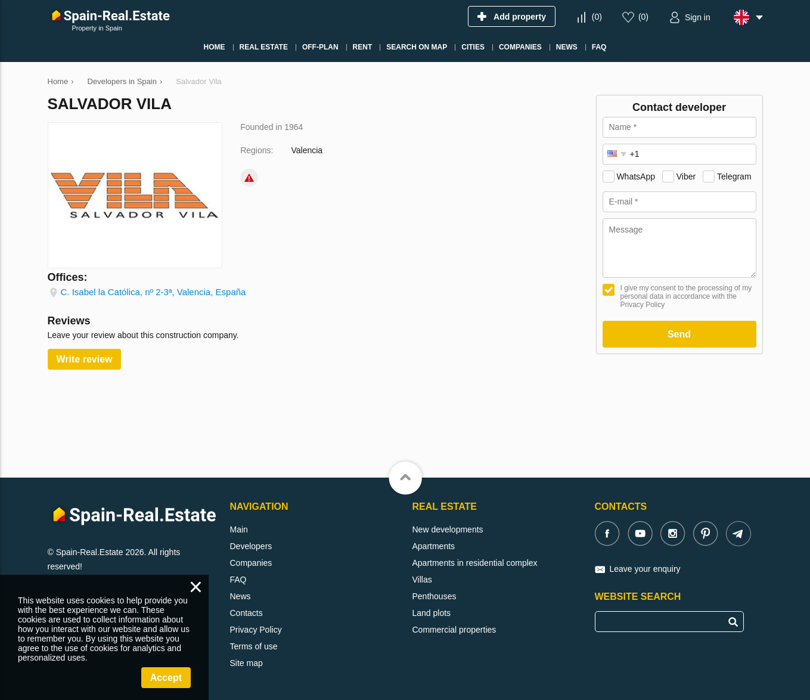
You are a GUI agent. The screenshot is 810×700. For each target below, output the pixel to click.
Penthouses (434, 596)
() (597, 16)
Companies (251, 563)
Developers (251, 546)
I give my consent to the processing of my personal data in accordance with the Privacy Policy (686, 296)
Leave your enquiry (645, 569)
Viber (686, 176)
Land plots (431, 613)
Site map (246, 663)
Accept (166, 678)
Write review (85, 359)
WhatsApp (635, 176)
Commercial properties (454, 629)
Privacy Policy (256, 629)
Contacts (246, 613)
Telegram (734, 176)
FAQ (238, 579)
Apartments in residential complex (475, 563)
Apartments (433, 546)
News (240, 596)
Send (679, 334)
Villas (422, 579)
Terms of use (254, 646)
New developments (447, 529)
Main (239, 529)
